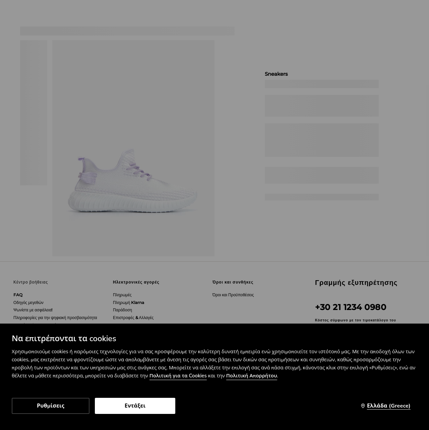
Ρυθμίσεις (50, 406)
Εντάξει (135, 406)
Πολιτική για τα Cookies (178, 375)
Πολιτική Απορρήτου (251, 375)
